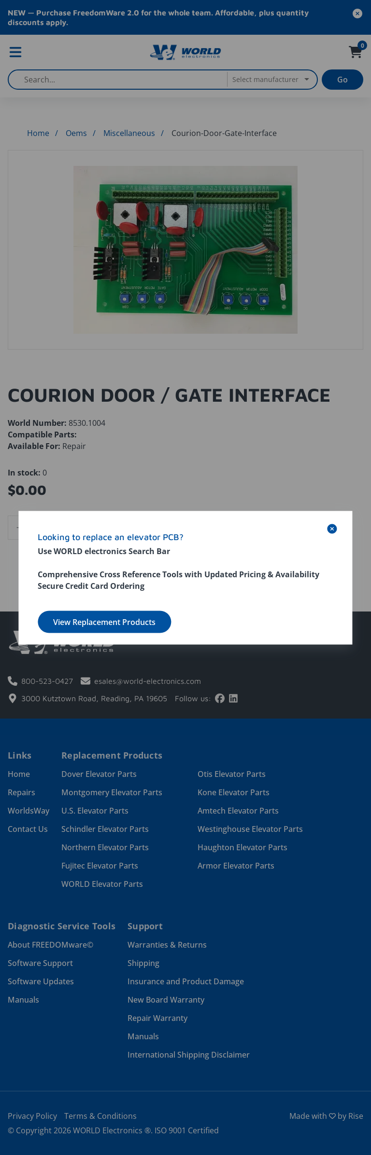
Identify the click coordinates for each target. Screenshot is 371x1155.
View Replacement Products (104, 621)
